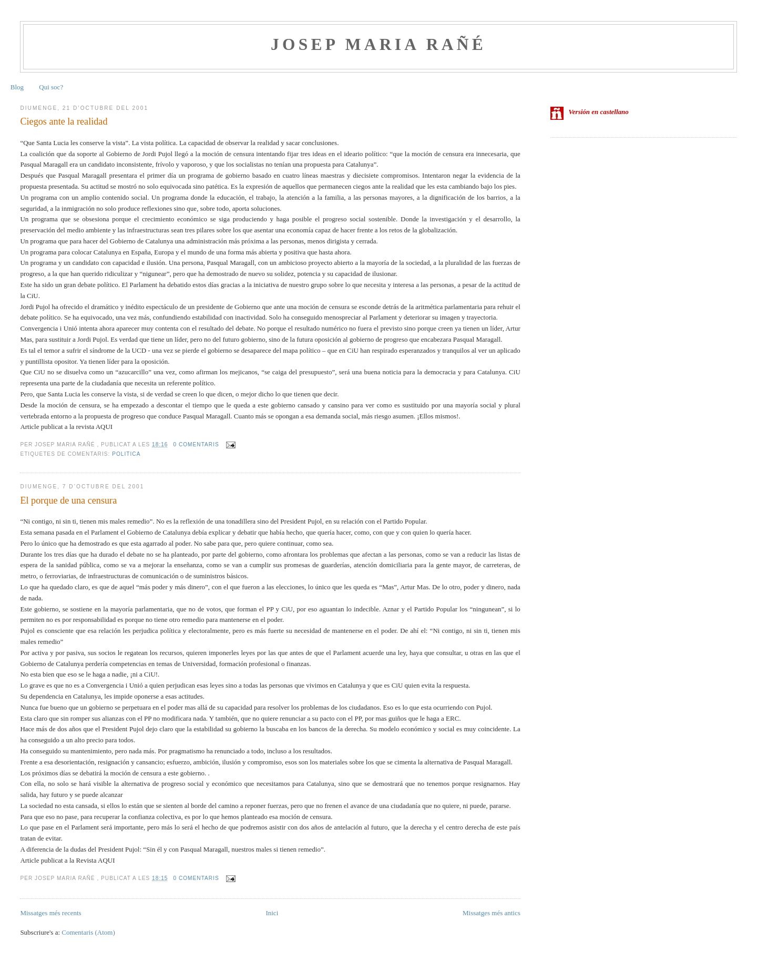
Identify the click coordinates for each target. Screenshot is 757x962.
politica (126, 454)
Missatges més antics (491, 913)
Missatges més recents (50, 913)
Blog (17, 87)
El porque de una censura (68, 500)
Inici (271, 913)
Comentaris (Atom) (88, 932)
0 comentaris (196, 444)
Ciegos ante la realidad (63, 121)
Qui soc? (51, 87)
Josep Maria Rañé (378, 44)
